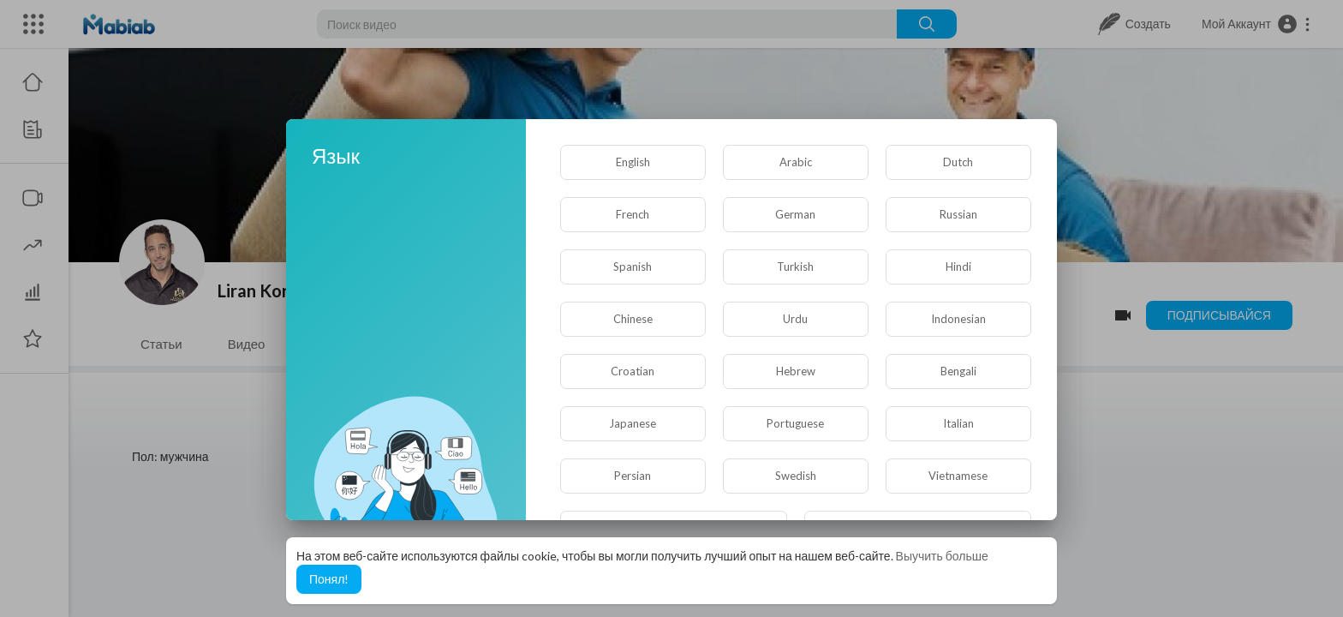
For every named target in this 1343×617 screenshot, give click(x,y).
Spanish (632, 266)
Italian (958, 423)
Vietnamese (958, 475)
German (795, 214)
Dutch (958, 162)
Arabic (795, 162)
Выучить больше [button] (942, 555)
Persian (632, 475)
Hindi (958, 266)
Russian (958, 214)
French (632, 214)
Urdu (795, 319)
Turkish (795, 266)
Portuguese (795, 423)
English (633, 162)
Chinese (633, 319)
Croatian (632, 371)
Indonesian (958, 319)
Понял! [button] (329, 579)
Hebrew (795, 371)
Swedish (795, 475)
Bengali (958, 371)
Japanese (632, 423)
